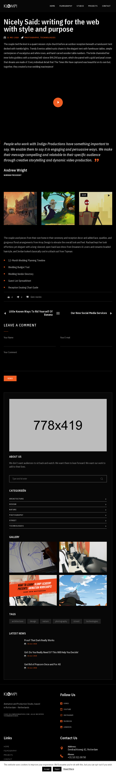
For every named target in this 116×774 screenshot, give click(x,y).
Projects (8, 755)
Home (6, 746)
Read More (68, 769)
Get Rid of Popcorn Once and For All (42, 664)
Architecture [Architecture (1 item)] (17, 621)
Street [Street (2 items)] (77, 621)
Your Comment (10, 352)
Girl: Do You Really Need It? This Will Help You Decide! (51, 652)
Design (12, 504)
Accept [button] (47, 769)
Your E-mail (65, 337)
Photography (16, 515)
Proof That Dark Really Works (39, 640)
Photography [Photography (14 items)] (61, 621)
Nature (13, 509)
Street (13, 520)
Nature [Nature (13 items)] (46, 621)
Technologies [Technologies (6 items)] (92, 621)
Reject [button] (57, 769)
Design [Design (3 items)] (33, 621)
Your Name (8, 337)
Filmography (10, 750)
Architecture (16, 499)
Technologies (16, 526)
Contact (8, 759)
